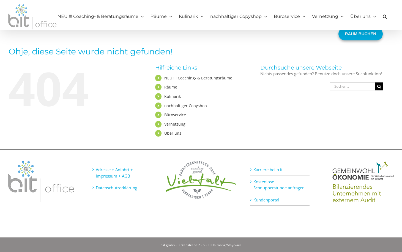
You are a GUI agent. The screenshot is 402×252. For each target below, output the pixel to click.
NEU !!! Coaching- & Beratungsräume (198, 78)
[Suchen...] (352, 86)
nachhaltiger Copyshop (185, 105)
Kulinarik (172, 96)
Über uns (172, 133)
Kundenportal (266, 200)
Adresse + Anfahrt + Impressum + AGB (114, 173)
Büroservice (175, 114)
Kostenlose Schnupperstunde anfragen (279, 185)
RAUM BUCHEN (360, 33)
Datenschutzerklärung (116, 187)
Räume (170, 87)
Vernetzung (174, 124)
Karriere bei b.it (268, 169)
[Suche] (379, 86)
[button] (385, 16)
